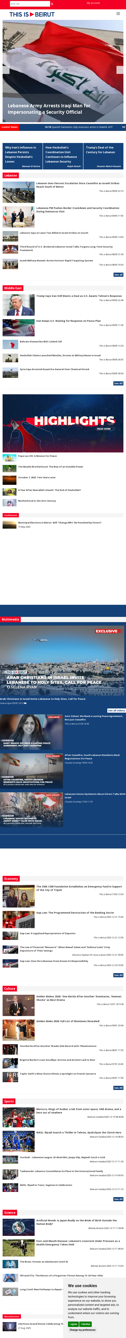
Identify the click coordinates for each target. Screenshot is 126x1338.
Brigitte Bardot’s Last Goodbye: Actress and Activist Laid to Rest (57, 1059)
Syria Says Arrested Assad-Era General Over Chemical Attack (54, 369)
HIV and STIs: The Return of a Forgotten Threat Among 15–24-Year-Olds (61, 1275)
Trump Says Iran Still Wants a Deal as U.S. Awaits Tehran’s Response (79, 296)
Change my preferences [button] (82, 1329)
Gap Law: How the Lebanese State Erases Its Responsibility (54, 961)
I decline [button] (85, 1324)
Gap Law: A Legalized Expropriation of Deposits (47, 933)
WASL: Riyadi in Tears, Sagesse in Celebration (46, 1185)
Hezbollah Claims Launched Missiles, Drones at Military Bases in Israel (60, 355)
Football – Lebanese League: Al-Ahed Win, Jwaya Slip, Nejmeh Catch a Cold (62, 1157)
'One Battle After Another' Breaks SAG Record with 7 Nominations (58, 1046)
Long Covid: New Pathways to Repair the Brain (46, 1289)
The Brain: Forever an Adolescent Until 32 (44, 1261)
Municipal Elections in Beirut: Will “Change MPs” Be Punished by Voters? (59, 522)
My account (93, 3)
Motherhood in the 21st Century (37, 500)
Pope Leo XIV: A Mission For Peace (37, 455)
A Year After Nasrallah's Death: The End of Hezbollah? (49, 490)
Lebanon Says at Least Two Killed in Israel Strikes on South (54, 232)
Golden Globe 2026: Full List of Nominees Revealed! (68, 1021)
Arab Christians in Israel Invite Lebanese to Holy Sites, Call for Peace (43, 699)
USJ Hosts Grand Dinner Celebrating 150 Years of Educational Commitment (61, 1323)
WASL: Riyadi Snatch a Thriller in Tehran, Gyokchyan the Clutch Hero (78, 1132)
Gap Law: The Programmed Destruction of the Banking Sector (75, 912)
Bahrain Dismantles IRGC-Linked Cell (41, 341)
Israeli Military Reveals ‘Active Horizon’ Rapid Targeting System (56, 260)
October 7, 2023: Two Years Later (37, 477)
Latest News (10, 127)
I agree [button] (73, 1324)
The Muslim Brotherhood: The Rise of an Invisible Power (50, 466)
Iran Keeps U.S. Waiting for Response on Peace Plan (68, 320)
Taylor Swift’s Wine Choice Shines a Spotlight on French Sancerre (58, 1073)
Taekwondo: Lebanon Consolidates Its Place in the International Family (61, 1171)
